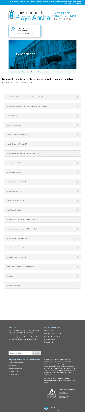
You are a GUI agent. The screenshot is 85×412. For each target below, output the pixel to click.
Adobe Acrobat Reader (16, 363)
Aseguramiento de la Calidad (63, 1)
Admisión (22, 1)
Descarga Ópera (49, 339)
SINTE (28, 1)
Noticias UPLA (76, 3)
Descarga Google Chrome (52, 333)
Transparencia (14, 72)
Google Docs (13, 365)
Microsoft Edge (49, 330)
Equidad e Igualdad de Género (39, 1)
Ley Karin (51, 1)
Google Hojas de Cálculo (16, 368)
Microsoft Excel (13, 371)
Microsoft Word (13, 374)
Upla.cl (53, 407)
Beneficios (26, 72)
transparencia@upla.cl (15, 337)
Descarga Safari (49, 342)
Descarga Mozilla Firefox (52, 336)
